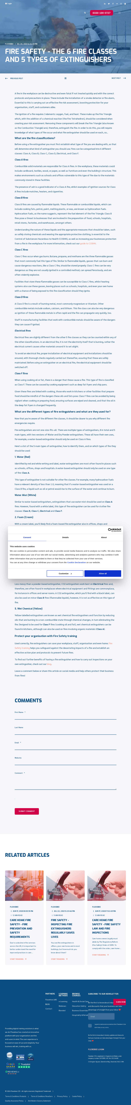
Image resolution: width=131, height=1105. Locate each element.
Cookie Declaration (76, 562)
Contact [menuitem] (48, 1010)
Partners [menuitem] (50, 996)
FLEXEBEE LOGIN (96, 1051)
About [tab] (104, 537)
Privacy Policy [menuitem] (62, 1090)
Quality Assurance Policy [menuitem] (14, 1095)
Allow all (103, 573)
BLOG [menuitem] (47, 1006)
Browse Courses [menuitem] (76, 997)
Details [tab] (65, 537)
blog (49, 663)
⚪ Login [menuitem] (8, 3)
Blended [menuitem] (62, 1012)
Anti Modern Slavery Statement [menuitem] (39, 1095)
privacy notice (104, 1029)
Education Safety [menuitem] (79, 1007)
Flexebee (9, 44)
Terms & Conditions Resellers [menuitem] (42, 1090)
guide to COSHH (88, 243)
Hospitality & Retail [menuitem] (80, 1016)
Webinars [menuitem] (62, 1007)
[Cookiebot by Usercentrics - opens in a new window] (110, 530)
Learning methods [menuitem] (63, 997)
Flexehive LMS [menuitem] (51, 1001)
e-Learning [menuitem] (63, 1003)
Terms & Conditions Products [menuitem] (15, 1090)
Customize (65, 573)
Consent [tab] (27, 537)
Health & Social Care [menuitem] (80, 1003)
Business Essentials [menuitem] (80, 1012)
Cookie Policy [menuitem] (77, 1090)
